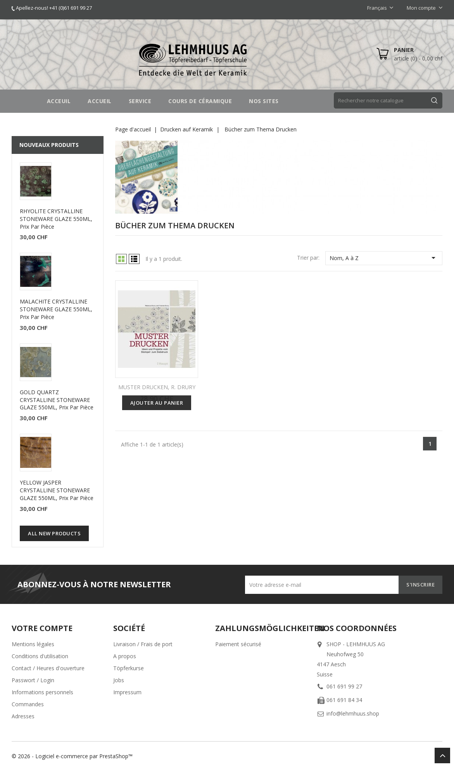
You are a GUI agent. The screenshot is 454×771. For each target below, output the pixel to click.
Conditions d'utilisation (40, 656)
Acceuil (59, 101)
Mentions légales (33, 644)
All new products (54, 533)
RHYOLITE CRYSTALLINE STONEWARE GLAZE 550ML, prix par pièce (56, 218)
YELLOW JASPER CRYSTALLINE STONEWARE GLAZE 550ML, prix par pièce (56, 490)
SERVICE (140, 101)
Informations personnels (42, 692)
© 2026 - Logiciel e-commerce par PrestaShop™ (72, 756)
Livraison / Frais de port (143, 644)
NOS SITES (264, 101)
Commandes (28, 704)
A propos (124, 656)
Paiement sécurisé (238, 644)
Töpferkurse (128, 668)
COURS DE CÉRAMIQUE (200, 101)
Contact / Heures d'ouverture (48, 668)
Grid (121, 259)
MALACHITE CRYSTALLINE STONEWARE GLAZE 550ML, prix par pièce (56, 309)
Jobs (118, 680)
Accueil (100, 101)
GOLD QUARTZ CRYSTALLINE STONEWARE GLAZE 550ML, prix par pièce (56, 399)
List (134, 259)
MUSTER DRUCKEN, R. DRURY (156, 387)
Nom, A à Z (384, 257)
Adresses (23, 716)
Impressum (127, 692)
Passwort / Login (33, 680)
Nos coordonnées (357, 628)
